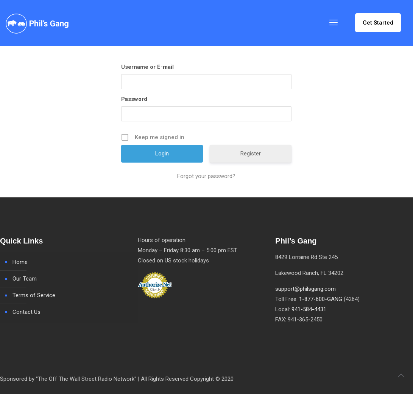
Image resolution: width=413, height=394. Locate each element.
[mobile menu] (333, 22)
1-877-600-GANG (320, 299)
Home (20, 262)
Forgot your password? (206, 176)
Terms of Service (33, 295)
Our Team (24, 278)
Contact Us (26, 312)
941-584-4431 (308, 309)
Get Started (378, 22)
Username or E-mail (147, 67)
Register (250, 153)
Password (134, 99)
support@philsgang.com (305, 288)
